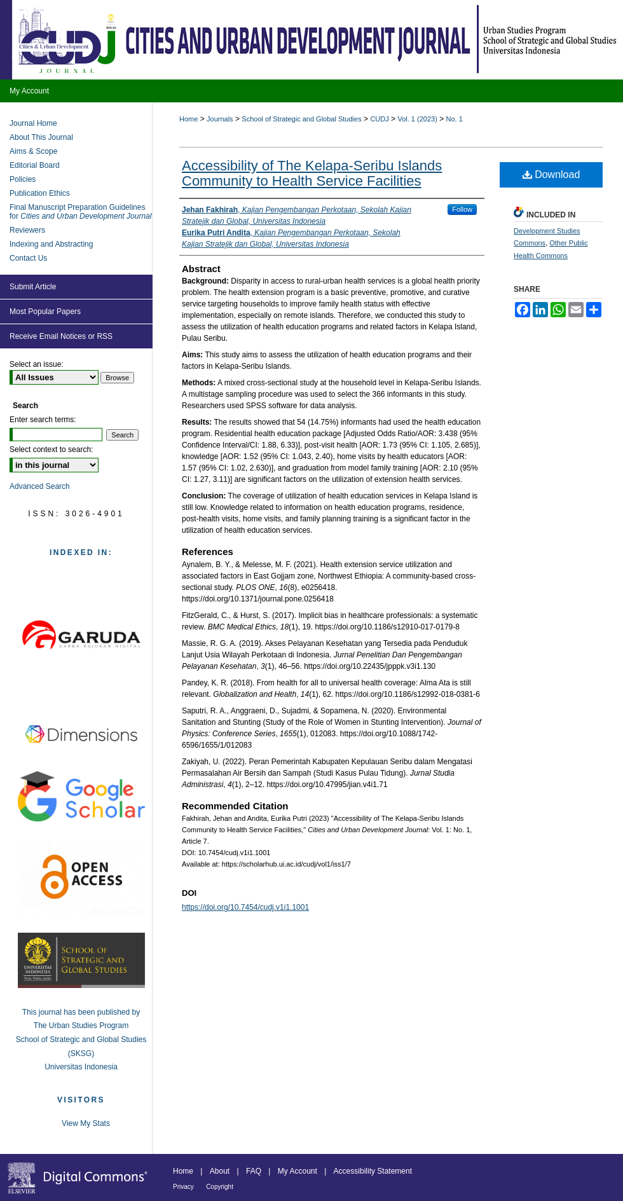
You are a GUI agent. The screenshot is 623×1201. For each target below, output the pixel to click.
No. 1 (454, 119)
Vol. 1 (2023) (417, 119)
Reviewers (27, 230)
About (219, 1171)
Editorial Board (35, 165)
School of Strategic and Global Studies (301, 119)
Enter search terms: (43, 419)
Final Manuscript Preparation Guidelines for (80, 212)
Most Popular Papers (45, 311)
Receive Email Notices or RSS (61, 336)
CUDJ (379, 119)
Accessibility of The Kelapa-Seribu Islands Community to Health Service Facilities (312, 173)
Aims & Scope (33, 151)
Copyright (219, 1186)
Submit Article (33, 286)
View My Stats (86, 1123)
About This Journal (41, 137)
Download (551, 174)
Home (188, 119)
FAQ (253, 1171)
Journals (220, 119)
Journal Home (33, 123)
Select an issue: (37, 364)
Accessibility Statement (373, 1171)
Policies (23, 179)
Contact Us (28, 258)
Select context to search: (51, 449)
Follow (462, 209)
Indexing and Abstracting (51, 244)
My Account (297, 1171)
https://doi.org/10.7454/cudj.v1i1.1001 (245, 907)
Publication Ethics (40, 193)
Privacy (183, 1186)
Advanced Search (40, 486)
